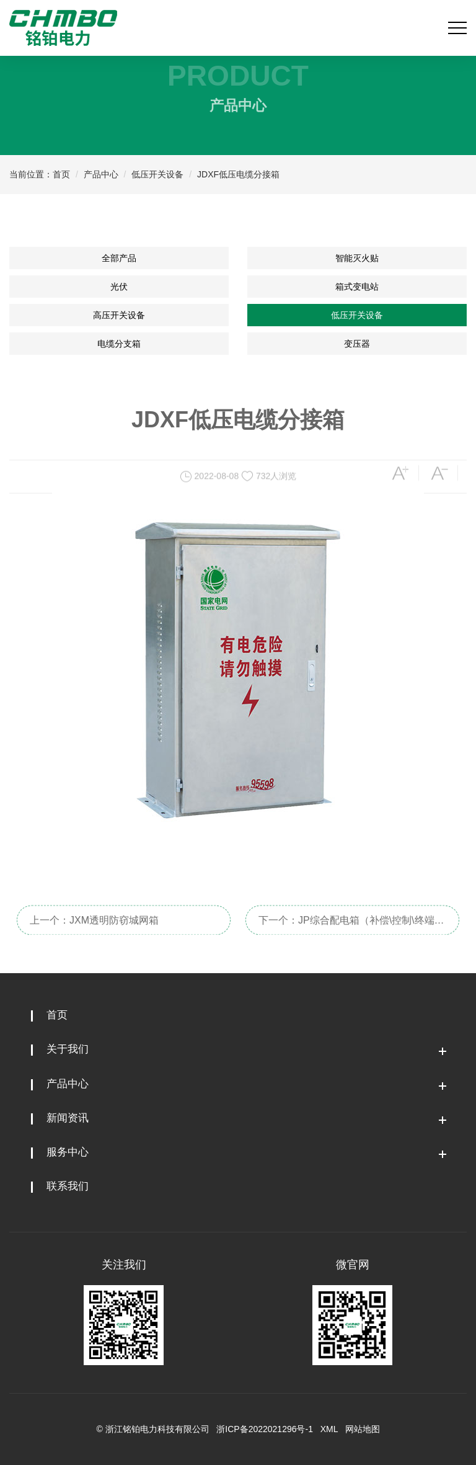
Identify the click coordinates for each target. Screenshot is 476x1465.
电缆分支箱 (119, 344)
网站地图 (362, 1429)
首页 (61, 174)
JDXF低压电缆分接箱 (238, 174)
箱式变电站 (357, 287)
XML (329, 1429)
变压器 (357, 344)
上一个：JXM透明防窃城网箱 (94, 928)
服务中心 (67, 1152)
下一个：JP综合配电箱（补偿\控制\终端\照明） (346, 933)
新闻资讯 (67, 1118)
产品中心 (101, 174)
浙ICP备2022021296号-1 (264, 1429)
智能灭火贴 (357, 258)
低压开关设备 (157, 174)
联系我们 (67, 1186)
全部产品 (119, 258)
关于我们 (67, 1049)
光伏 (119, 287)
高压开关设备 (119, 315)
